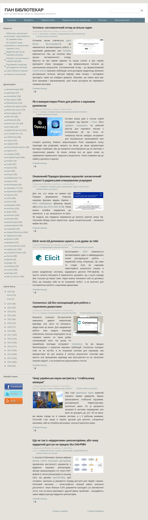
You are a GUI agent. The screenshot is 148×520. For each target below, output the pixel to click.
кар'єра (9, 168)
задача (9, 151)
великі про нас (12, 123)
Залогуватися (122, 20)
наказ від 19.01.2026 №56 (50, 207)
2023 (9, 311)
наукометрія (11, 191)
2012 (9, 354)
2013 (9, 350)
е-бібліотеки (11, 137)
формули (10, 242)
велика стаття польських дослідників (51, 461)
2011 (9, 358)
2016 (9, 339)
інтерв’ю (10, 161)
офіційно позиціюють (76, 125)
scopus (9, 270)
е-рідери (10, 144)
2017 (9, 335)
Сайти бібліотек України (17, 71)
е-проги (9, 140)
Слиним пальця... (40, 88)
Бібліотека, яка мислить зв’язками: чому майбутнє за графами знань (17, 36)
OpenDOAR (58, 477)
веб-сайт (10, 116)
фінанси (10, 239)
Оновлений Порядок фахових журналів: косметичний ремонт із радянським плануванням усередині (67, 178)
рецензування (12, 225)
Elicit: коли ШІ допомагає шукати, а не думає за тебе (65, 241)
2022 (9, 315)
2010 (9, 362)
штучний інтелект (14, 252)
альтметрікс (11, 96)
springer (9, 273)
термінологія (12, 236)
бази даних (11, 100)
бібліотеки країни (13, 106)
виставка (10, 127)
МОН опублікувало (42, 203)
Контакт (102, 20)
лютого (10, 295)
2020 (9, 323)
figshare (9, 259)
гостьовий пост (13, 133)
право (9, 212)
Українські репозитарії (16, 74)
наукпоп (9, 195)
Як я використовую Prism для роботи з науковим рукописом (64, 103)
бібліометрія (11, 103)
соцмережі (11, 229)
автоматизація (12, 89)
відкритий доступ (14, 130)
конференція (12, 178)
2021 (9, 319)
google (9, 263)
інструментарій (13, 157)
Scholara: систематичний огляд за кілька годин (62, 27)
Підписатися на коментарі (77, 20)
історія (9, 164)
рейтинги (10, 215)
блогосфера (11, 113)
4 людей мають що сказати (46, 189)
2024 (9, 307)
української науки (84, 393)
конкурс (9, 174)
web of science (12, 276)
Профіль (28, 20)
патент (9, 201)
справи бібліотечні (14, 232)
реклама (10, 219)
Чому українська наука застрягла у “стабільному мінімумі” (63, 380)
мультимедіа (11, 184)
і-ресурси (10, 154)
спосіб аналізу (39, 71)
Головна (11, 20)
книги (8, 171)
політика (10, 208)
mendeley (10, 266)
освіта (9, 198)
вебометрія (11, 120)
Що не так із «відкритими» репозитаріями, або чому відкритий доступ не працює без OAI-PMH (65, 442)
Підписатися (48, 20)
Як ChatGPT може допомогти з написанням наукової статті (17, 46)
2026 (9, 292)
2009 (9, 366)
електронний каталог (15, 147)
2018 (9, 331)
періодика (10, 205)
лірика (9, 181)
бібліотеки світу (13, 110)
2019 (9, 327)
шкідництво (11, 249)
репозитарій (11, 222)
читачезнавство (13, 246)
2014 (9, 346)
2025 (9, 304)
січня (9, 299)
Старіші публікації (95, 511)
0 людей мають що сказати (46, 36)
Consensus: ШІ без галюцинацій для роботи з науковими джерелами (61, 304)
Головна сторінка (60, 511)
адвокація (10, 93)
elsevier (9, 256)
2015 (9, 342)
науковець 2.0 (12, 188)
